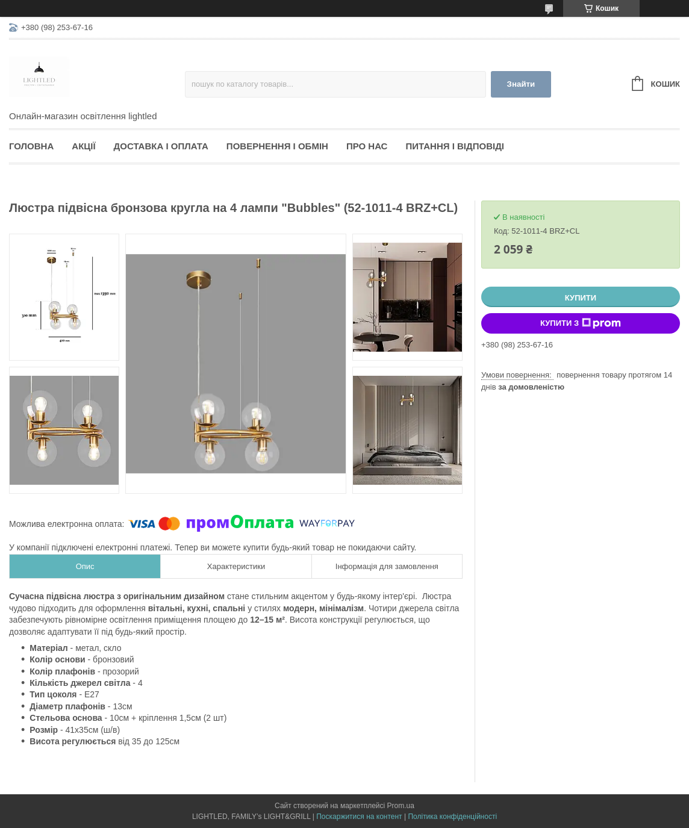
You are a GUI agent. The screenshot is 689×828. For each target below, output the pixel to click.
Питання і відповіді (454, 146)
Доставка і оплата (161, 146)
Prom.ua (400, 806)
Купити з (580, 323)
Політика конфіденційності (452, 816)
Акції (83, 146)
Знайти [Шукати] (521, 84)
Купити (580, 297)
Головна (31, 146)
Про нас (367, 146)
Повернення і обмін (277, 146)
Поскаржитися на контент (359, 816)
